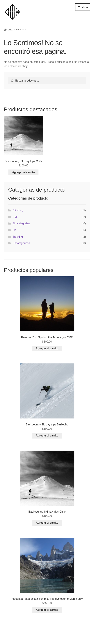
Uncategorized (21, 243)
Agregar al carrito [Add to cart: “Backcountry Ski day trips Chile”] (23, 172)
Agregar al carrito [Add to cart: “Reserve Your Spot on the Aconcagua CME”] (47, 348)
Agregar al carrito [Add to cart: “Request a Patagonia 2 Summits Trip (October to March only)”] (47, 609)
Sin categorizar (21, 223)
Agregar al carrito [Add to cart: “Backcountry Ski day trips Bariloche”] (47, 435)
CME (15, 217)
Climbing (17, 210)
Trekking (17, 236)
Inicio (10, 29)
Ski (14, 230)
